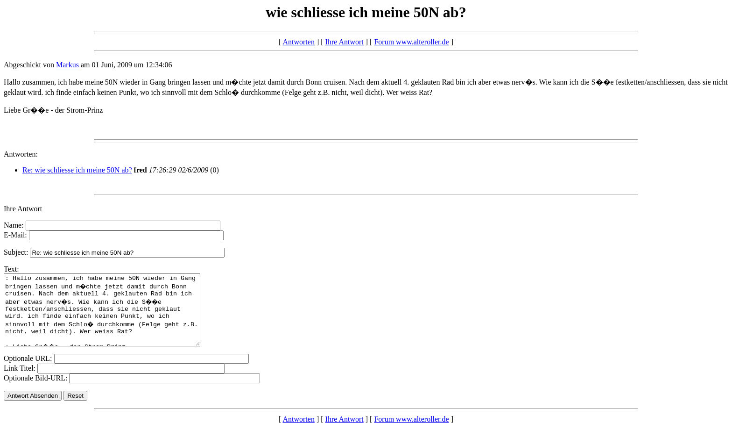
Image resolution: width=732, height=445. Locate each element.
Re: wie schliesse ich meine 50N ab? (77, 170)
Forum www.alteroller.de (411, 42)
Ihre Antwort (344, 42)
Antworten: (21, 154)
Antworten (298, 42)
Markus (67, 65)
